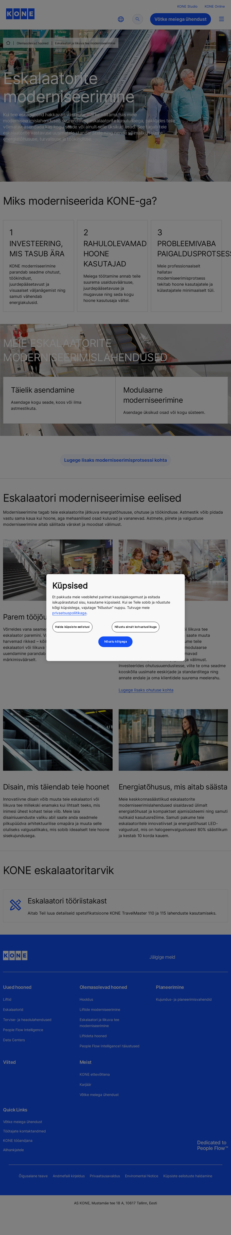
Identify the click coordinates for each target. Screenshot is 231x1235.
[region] (115, 617)
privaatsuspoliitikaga (69, 612)
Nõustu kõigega (115, 641)
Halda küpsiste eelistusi (72, 626)
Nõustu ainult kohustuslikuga (136, 626)
